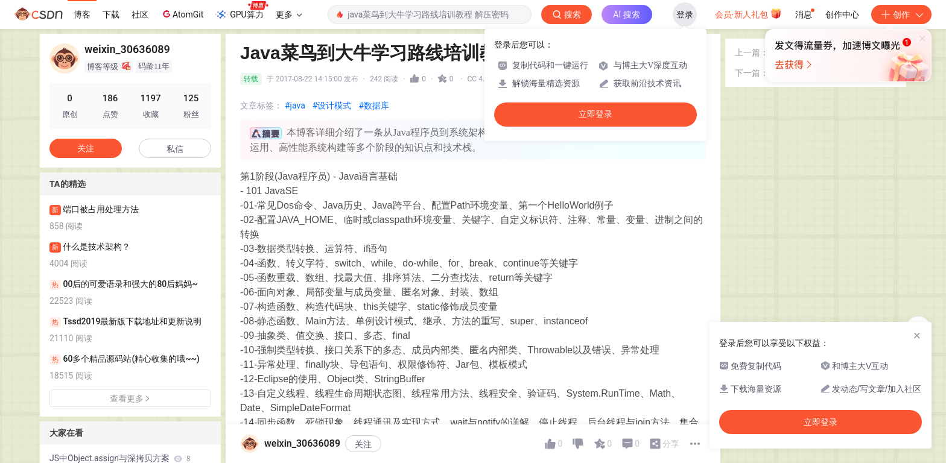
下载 (111, 14)
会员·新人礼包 (748, 13)
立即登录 (595, 114)
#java (295, 105)
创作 (901, 14)
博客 (82, 14)
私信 (175, 149)
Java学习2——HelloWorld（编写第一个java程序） (833, 93)
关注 (85, 148)
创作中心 (842, 14)
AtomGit (181, 14)
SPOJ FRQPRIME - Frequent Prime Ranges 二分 (832, 113)
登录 (684, 14)
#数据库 (373, 105)
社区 (140, 14)
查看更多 (130, 398)
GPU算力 (241, 10)
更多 (289, 14)
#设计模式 (332, 105)
